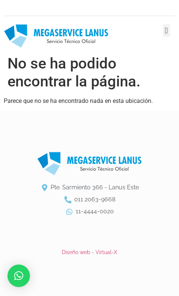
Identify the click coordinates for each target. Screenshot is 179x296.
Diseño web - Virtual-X (89, 252)
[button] (166, 30)
